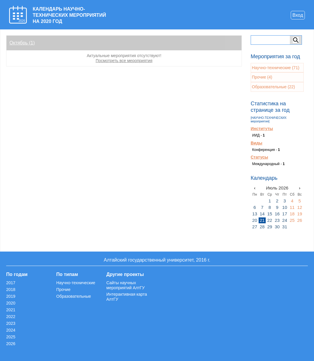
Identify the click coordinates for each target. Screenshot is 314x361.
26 (299, 220)
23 (277, 220)
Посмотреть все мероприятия (124, 60)
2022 (10, 316)
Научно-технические (75, 282)
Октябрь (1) (22, 42)
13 (254, 213)
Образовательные (73, 296)
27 (254, 226)
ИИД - (258, 135)
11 (292, 207)
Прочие (63, 289)
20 (254, 220)
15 (269, 213)
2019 (10, 296)
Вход (297, 15)
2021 (10, 309)
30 (277, 226)
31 (284, 226)
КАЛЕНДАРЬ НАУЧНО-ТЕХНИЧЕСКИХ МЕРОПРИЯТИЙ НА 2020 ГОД (69, 15)
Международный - (268, 164)
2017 (10, 282)
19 (299, 213)
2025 (10, 337)
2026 (10, 343)
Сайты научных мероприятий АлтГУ (125, 285)
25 (292, 220)
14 (262, 213)
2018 (10, 289)
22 (269, 220)
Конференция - (266, 150)
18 (292, 213)
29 (269, 226)
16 (277, 213)
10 (284, 207)
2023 (10, 323)
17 (284, 213)
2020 (10, 303)
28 (262, 226)
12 (299, 207)
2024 (10, 330)
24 (284, 220)
